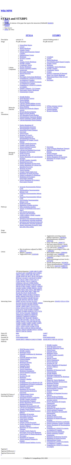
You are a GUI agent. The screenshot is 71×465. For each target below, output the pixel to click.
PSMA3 (25, 294)
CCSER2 (38, 278)
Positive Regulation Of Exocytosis (30, 163)
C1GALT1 (25, 278)
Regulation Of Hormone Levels (56, 370)
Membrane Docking (26, 362)
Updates (7, 25)
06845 (45, 335)
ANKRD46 (29, 273)
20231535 (58, 266)
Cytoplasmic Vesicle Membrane (56, 67)
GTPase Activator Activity (54, 106)
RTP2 (32, 296)
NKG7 (31, 291)
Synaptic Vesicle (24, 50)
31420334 (66, 264)
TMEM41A (33, 316)
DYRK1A (29, 284)
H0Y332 (54, 339)
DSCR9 (23, 284)
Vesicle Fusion (24, 133)
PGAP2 (18, 293)
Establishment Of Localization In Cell (31, 382)
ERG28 (18, 286)
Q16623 (33, 339)
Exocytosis (23, 132)
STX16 (23, 308)
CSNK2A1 (34, 281)
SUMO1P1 (30, 311)
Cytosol (22, 47)
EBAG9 (34, 284)
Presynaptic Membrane (26, 72)
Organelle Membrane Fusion (28, 357)
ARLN (38, 274)
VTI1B (37, 326)
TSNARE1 (26, 319)
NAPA (18, 291)
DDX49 (18, 284)
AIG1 (23, 273)
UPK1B (34, 321)
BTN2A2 (19, 278)
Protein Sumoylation (26, 148)
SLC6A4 (18, 303)
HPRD (6, 29)
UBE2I (18, 321)
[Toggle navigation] (1, 16)
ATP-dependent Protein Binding (29, 115)
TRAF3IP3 (28, 318)
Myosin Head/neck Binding (28, 112)
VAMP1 (18, 323)
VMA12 (36, 324)
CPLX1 (28, 281)
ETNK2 (23, 286)
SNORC (18, 306)
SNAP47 (35, 304)
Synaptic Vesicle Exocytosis (28, 143)
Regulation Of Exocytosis (27, 152)
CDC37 (22, 279)
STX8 (25, 309)
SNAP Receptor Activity (27, 98)
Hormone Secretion (25, 168)
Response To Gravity (26, 135)
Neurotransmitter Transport (28, 128)
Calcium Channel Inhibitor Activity (30, 103)
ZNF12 (23, 328)
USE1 (39, 321)
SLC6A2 (29, 301)
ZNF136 (27, 328)
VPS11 (18, 326)
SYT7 (18, 313)
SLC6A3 (34, 301)
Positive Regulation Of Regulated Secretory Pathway (30, 425)
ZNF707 (18, 331)
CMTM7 (22, 281)
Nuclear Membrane (25, 67)
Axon (21, 60)
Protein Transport (52, 153)
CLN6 (18, 281)
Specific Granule (52, 358)
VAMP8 (23, 324)
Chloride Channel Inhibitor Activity (30, 105)
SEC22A (35, 298)
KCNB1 (18, 289)
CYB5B (31, 283)
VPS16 (22, 326)
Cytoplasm (50, 57)
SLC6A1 (23, 301)
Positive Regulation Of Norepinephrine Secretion (27, 137)
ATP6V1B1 (24, 276)
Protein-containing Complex (28, 68)
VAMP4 (34, 323)
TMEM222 (19, 316)
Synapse (22, 75)
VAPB (28, 324)
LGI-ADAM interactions (27, 212)
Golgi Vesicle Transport (27, 419)
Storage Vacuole (51, 415)
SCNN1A (37, 296)
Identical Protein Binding (27, 113)
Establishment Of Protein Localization (31, 384)
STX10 (33, 306)
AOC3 (35, 273)
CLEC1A (36, 279)
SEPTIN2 (24, 299)
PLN (22, 293)
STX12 (18, 308)
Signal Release (24, 421)
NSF (38, 291)
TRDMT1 (35, 318)
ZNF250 (33, 328)
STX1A (29, 35)
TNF (23, 318)
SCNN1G (25, 298)
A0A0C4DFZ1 (20, 339)
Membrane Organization (27, 371)
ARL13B (32, 274)
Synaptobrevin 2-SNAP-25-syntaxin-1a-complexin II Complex (31, 82)
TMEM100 (34, 313)
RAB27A (31, 294)
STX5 (38, 308)
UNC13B (29, 321)
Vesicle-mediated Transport (28, 147)
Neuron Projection (25, 73)
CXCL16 (25, 283)
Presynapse (50, 80)
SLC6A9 (30, 303)
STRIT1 (27, 306)
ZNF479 (23, 329)
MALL (31, 289)
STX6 (18, 309)
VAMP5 (39, 323)
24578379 (50, 261)
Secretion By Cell (25, 155)
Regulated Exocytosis (26, 162)
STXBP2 (36, 309)
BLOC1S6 (35, 276)
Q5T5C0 (60, 339)
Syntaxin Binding (52, 109)
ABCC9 (36, 271)
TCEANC (28, 313)
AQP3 (27, 274)
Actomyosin (23, 70)
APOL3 (23, 274)
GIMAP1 (34, 286)
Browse (6, 20)
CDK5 (27, 279)
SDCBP (30, 298)
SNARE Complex (25, 63)
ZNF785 (23, 331)
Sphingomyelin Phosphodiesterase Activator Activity (57, 399)
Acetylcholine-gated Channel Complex (58, 62)
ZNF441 (18, 329)
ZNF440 (38, 328)
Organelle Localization (26, 386)
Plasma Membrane (25, 48)
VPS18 (27, 326)
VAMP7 (18, 324)
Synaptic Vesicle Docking (27, 145)
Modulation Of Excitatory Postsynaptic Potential (27, 177)
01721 (18, 335)
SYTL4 (22, 313)
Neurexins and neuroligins (27, 213)
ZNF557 (34, 329)
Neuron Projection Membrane (55, 431)
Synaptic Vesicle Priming (27, 409)
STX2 (27, 308)
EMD (39, 284)
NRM (34, 291)
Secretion (22, 381)
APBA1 (39, 273)
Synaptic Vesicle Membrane (28, 62)
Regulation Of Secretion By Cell (29, 406)
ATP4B (18, 276)
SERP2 (18, 301)
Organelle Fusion (25, 366)
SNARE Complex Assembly (28, 160)
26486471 (61, 247)
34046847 (64, 246)
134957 (45, 333)
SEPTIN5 (30, 299)
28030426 (63, 237)
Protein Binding (24, 100)
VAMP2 (23, 323)
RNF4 (28, 296)
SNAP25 (24, 304)
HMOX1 (34, 288)
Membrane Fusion (25, 352)
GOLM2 (18, 288)
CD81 (18, 279)
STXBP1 (30, 309)
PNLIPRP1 (19, 294)
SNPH (23, 306)
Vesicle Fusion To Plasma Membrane (31, 434)
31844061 (28, 252)
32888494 (50, 251)
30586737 (61, 242)
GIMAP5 (39, 286)
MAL (27, 289)
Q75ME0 (39, 339)
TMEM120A (20, 314)
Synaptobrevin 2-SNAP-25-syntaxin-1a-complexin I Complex (31, 79)
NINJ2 (26, 291)
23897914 (50, 241)
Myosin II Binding (52, 111)
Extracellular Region (26, 45)
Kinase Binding (24, 107)
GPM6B (29, 288)
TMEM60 (19, 318)
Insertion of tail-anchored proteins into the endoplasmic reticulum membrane (31, 219)
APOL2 (18, 274)
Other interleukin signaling (28, 207)
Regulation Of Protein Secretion (56, 438)
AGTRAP (19, 273)
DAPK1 (36, 283)
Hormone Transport (52, 390)
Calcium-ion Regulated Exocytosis (30, 150)
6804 (17, 333)
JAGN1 (39, 288)
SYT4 (40, 311)
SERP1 (36, 299)
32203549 (35, 254)
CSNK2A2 (19, 283)
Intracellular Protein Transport (29, 130)
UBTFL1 (23, 321)
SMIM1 (35, 303)
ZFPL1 (18, 328)
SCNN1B (19, 298)
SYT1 (36, 311)
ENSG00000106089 (22, 337)
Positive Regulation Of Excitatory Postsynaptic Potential (30, 181)
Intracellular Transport (26, 417)
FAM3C (28, 286)
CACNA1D (32, 278)
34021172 (23, 251)
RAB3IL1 (37, 294)
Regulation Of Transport (27, 437)
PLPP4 (30, 293)
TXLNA (32, 319)
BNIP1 (40, 276)
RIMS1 (18, 296)
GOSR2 (23, 288)
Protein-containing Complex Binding (31, 118)
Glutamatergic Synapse (26, 92)
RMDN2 (23, 296)
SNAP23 (18, 304)
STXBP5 (56, 35)
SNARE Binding (25, 97)
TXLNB (37, 319)
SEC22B (18, 299)
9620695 (50, 23)
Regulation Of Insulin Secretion (29, 173)
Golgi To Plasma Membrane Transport (58, 148)
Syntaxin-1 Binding (52, 107)
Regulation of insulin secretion (29, 205)
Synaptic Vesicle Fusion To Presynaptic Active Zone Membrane (30, 431)
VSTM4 (32, 326)
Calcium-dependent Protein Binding (30, 120)
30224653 (65, 262)
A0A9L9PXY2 (47, 339)
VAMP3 (28, 323)
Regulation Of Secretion (27, 414)
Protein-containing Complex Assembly (58, 423)
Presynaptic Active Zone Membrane (30, 77)
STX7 (21, 309)
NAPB (22, 291)
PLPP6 (34, 293)
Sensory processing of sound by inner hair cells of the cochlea (31, 226)
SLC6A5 (24, 303)
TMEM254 (26, 316)
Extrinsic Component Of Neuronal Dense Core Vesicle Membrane (57, 74)
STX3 (31, 308)
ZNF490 (29, 329)
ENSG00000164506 (49, 337)
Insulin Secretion (25, 153)
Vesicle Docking (24, 170)
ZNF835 (29, 331)
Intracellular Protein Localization (29, 397)
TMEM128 (27, 314)
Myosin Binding (24, 102)
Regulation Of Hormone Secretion (57, 436)
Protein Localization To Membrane (30, 175)
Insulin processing (25, 203)
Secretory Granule (25, 58)
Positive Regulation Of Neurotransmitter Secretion (28, 126)
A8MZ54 (28, 339)
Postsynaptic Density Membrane (29, 90)
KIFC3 (23, 289)
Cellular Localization (26, 396)
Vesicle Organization (26, 369)
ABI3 (40, 271)
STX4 (35, 308)
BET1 (29, 276)
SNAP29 (30, 304)
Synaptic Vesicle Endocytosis (28, 172)
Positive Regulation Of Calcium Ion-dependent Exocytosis (31, 166)
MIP (35, 289)
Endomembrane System (27, 55)
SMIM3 (40, 303)
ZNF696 (40, 329)
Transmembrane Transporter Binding (31, 117)
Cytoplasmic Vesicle (26, 65)
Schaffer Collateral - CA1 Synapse (30, 88)
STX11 (37, 306)
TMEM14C (34, 314)
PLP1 (25, 293)
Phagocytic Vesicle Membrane (56, 380)
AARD (31, 271)
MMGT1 (39, 289)
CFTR (31, 279)
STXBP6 (24, 311)
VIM (31, 324)
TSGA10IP (19, 319)
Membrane (23, 57)
